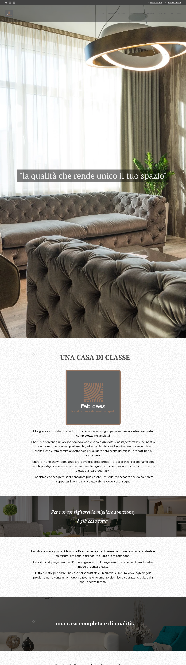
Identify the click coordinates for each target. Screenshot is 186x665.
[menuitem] (148, 13)
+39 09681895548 (174, 2)
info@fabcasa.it (156, 2)
